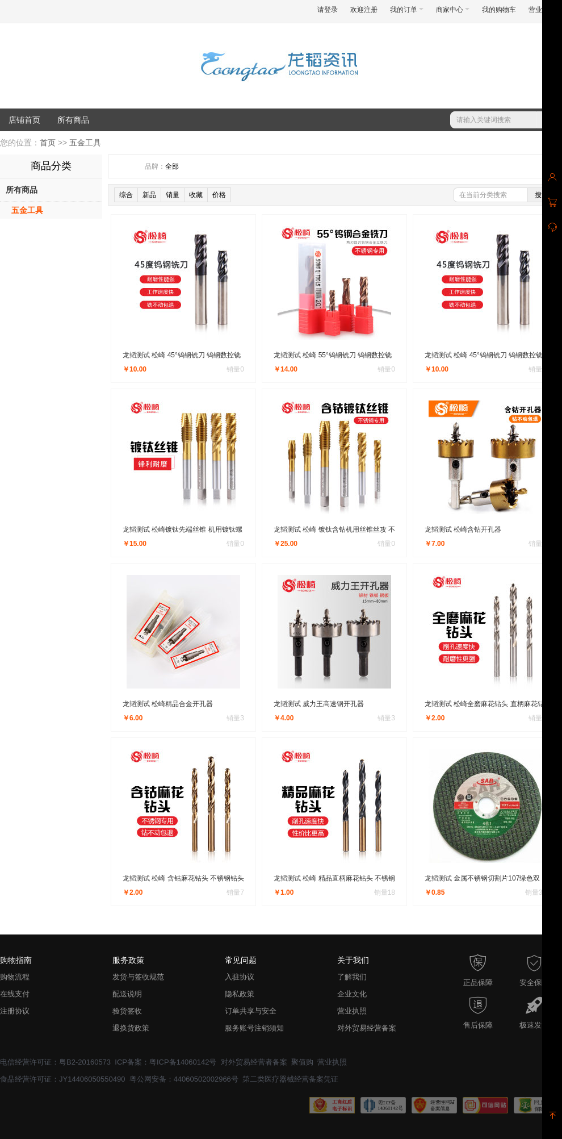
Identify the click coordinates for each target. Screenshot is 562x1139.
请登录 (327, 10)
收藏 (196, 195)
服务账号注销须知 (254, 1028)
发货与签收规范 (138, 977)
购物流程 (15, 977)
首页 (48, 142)
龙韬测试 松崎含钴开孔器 (463, 529)
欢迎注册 (364, 10)
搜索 (541, 195)
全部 (172, 166)
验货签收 (127, 1011)
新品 (149, 195)
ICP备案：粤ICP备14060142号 (165, 1062)
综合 (126, 195)
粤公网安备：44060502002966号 (183, 1079)
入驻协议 (239, 977)
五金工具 (85, 142)
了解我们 (352, 977)
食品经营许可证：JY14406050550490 (62, 1079)
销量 (172, 195)
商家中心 (452, 10)
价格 (219, 195)
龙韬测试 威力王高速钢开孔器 (319, 704)
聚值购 (302, 1062)
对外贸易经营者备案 (254, 1062)
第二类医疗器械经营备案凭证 (290, 1079)
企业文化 (352, 994)
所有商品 (73, 119)
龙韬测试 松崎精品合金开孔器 (168, 704)
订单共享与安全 (250, 1011)
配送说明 (127, 994)
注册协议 (15, 1011)
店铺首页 (24, 119)
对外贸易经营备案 (366, 1028)
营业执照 (352, 1011)
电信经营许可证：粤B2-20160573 (55, 1062)
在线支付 (15, 994)
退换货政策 (130, 1028)
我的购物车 (499, 10)
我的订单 (406, 10)
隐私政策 (239, 994)
